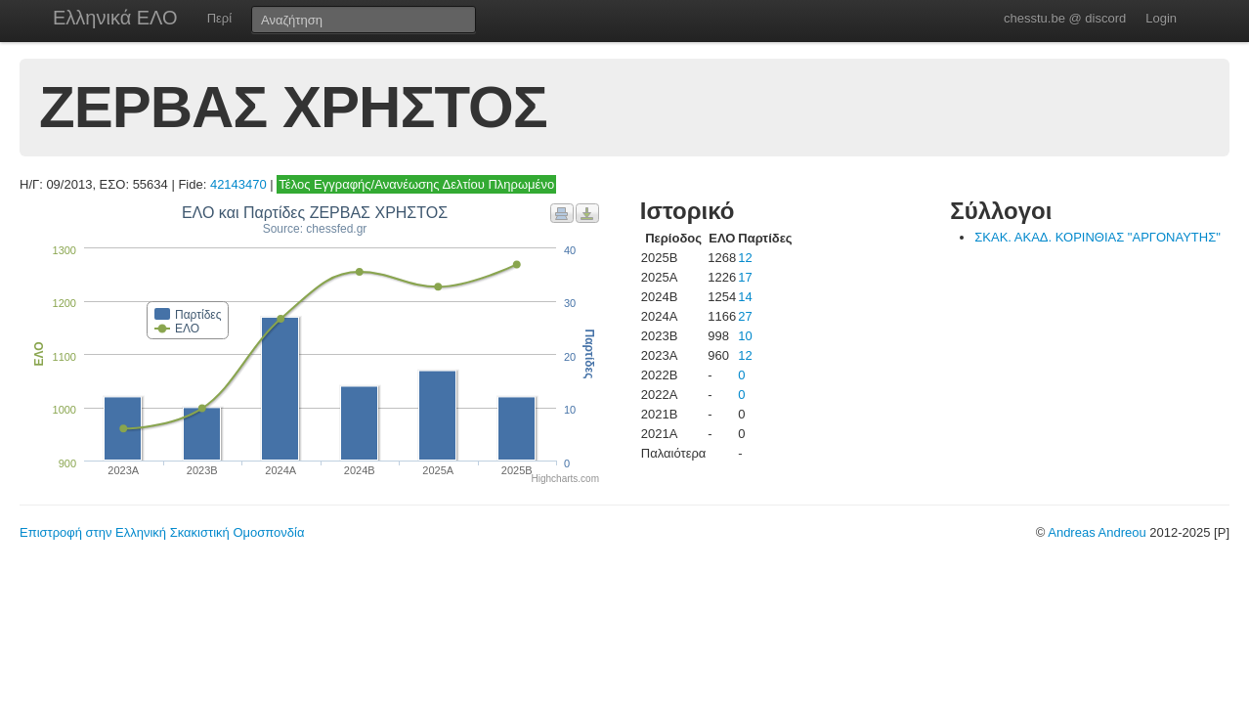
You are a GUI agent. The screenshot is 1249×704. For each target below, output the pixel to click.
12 (745, 257)
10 (745, 336)
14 (745, 296)
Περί (219, 18)
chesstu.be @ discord (1065, 18)
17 (745, 277)
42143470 (238, 184)
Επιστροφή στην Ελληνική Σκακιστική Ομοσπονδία (162, 532)
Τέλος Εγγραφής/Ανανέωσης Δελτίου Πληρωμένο (416, 184)
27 (745, 316)
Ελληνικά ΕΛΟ (115, 17)
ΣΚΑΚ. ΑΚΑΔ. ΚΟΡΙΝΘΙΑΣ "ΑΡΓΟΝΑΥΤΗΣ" (1097, 237)
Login (1161, 18)
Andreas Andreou (1096, 532)
